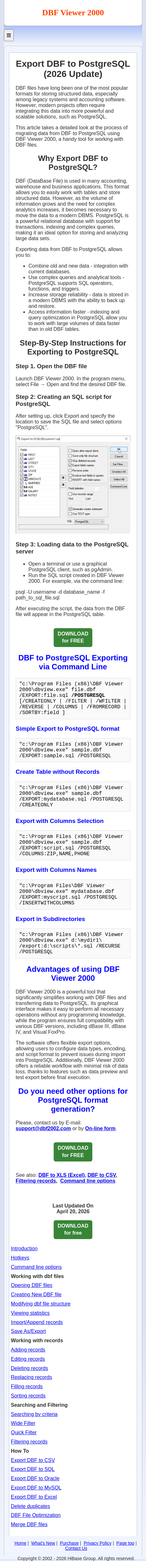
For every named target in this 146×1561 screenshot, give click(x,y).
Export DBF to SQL (33, 1469)
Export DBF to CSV (33, 1460)
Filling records (27, 1386)
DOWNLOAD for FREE (73, 637)
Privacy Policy (97, 1543)
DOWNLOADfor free (73, 1229)
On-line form (100, 1128)
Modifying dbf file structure (41, 1303)
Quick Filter (24, 1432)
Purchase (69, 1543)
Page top (125, 1543)
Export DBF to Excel (34, 1497)
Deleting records (29, 1368)
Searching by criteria (34, 1414)
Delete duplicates (30, 1506)
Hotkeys (20, 1257)
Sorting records (28, 1395)
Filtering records (36, 1181)
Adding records (28, 1349)
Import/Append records (37, 1322)
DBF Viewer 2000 (73, 12)
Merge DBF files (29, 1524)
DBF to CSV (102, 1175)
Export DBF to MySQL (36, 1487)
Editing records (28, 1359)
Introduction (24, 1248)
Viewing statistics (30, 1313)
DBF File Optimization (36, 1515)
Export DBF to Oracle (35, 1478)
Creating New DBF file (36, 1294)
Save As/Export (28, 1331)
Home (20, 1543)
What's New (43, 1543)
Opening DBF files (31, 1285)
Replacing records (31, 1377)
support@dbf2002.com (43, 1128)
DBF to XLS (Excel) (61, 1175)
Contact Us (76, 1548)
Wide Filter (23, 1423)
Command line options (87, 1181)
